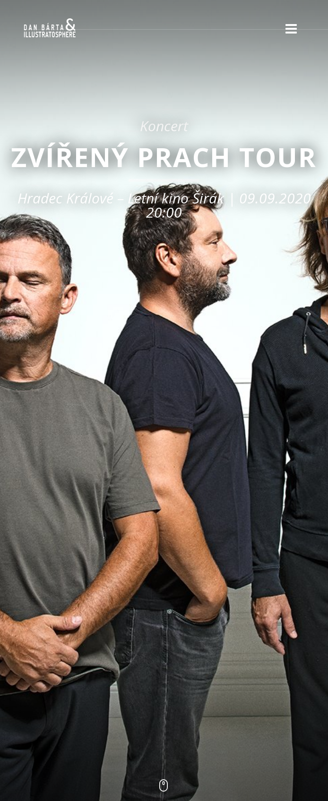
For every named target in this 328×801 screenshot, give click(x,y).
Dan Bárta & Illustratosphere (50, 28)
